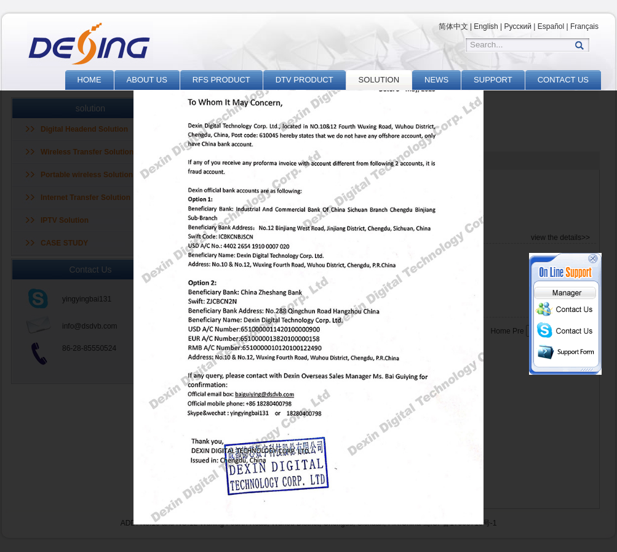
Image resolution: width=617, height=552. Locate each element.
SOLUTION (379, 79)
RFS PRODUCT (221, 79)
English (486, 26)
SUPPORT (493, 79)
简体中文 (453, 26)
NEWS (436, 79)
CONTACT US (563, 79)
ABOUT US (147, 79)
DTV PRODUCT (304, 79)
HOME (90, 79)
